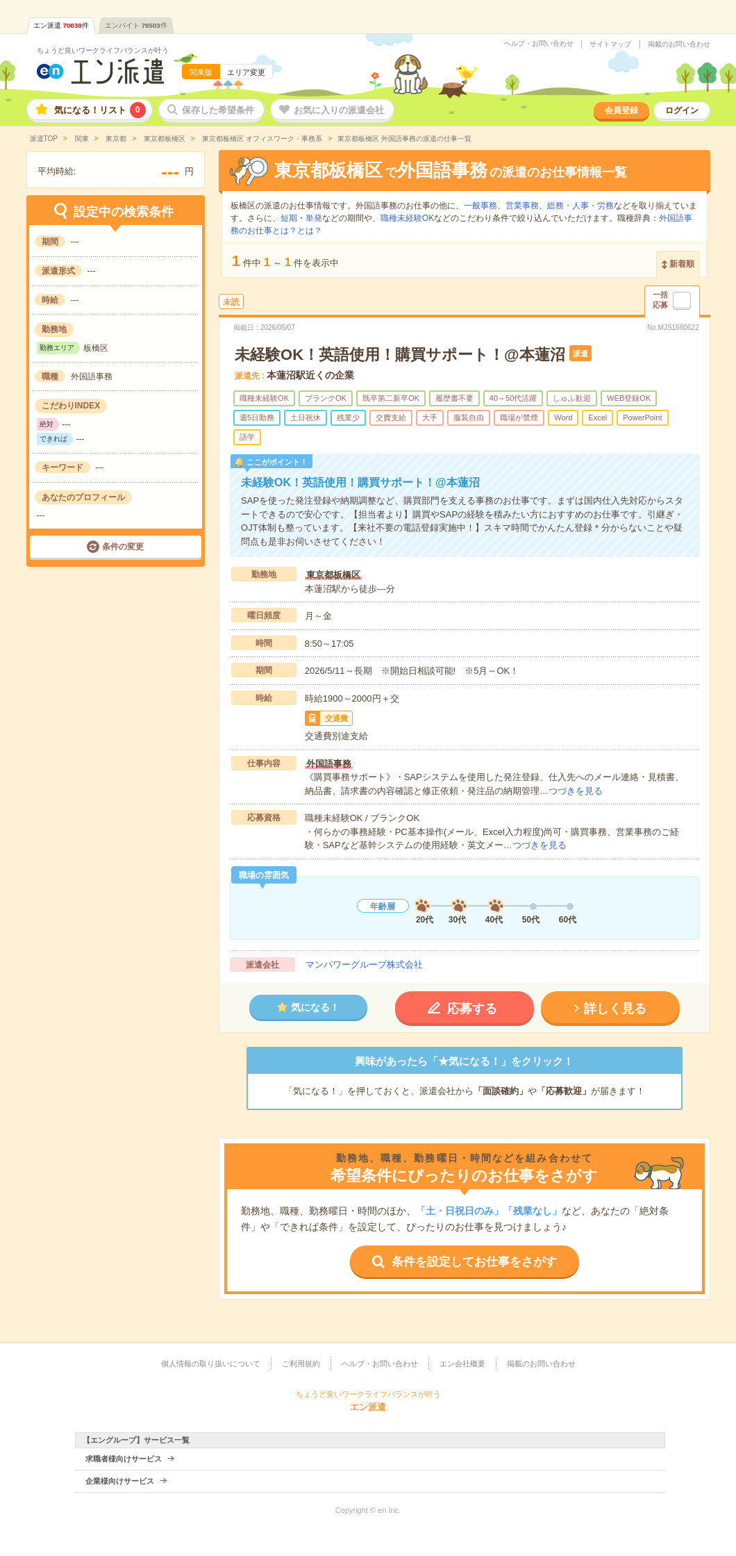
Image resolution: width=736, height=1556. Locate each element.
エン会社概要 (462, 1363)
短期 (289, 218)
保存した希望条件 (218, 110)
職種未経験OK (407, 218)
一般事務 (480, 205)
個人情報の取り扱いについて (210, 1363)
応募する (472, 1009)
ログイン (682, 110)
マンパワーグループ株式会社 (364, 964)
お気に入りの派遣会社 (339, 110)
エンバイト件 (136, 25)
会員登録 (621, 110)
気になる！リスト (100, 110)
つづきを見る (576, 791)
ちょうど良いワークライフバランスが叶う (103, 50)
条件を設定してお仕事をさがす (474, 1261)
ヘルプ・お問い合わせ (539, 43)
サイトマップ (610, 44)
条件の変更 (123, 547)
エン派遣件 (61, 25)
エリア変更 (246, 72)
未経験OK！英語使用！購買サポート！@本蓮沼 (399, 354)
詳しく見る (615, 1009)
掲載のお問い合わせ (679, 44)
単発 (314, 218)
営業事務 (522, 205)
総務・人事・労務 (580, 205)
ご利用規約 (301, 1363)
